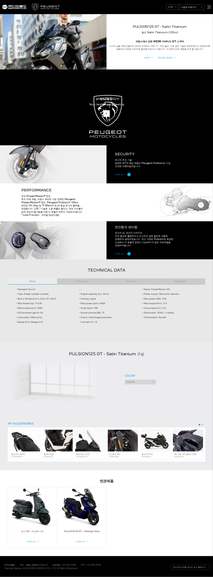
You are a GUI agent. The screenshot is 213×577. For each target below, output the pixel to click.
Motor (32, 281)
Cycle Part (131, 281)
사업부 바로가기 (188, 7)
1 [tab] (199, 425)
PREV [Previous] (8, 41)
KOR (170, 7)
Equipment (180, 281)
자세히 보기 (119, 174)
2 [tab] (202, 425)
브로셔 (147, 57)
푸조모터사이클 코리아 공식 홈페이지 (189, 567)
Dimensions (82, 281)
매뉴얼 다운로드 (165, 57)
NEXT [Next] (98, 41)
